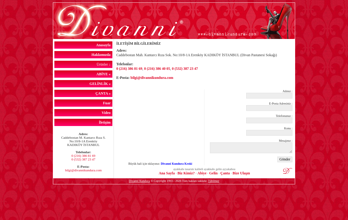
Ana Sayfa (167, 173)
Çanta (225, 173)
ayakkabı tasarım (183, 169)
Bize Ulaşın (241, 173)
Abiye (201, 173)
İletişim (105, 122)
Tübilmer (213, 181)
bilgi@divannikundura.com (83, 170)
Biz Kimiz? (186, 173)
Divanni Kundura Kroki (176, 163)
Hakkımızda (102, 55)
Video (107, 113)
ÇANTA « (103, 93)
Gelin (213, 173)
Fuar (107, 103)
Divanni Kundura (139, 181)
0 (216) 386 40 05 (157, 68)
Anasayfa (104, 45)
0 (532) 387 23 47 (83, 159)
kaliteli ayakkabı (205, 169)
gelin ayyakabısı (225, 169)
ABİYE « (104, 74)
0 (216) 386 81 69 (83, 155)
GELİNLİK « (100, 84)
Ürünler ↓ (104, 64)
